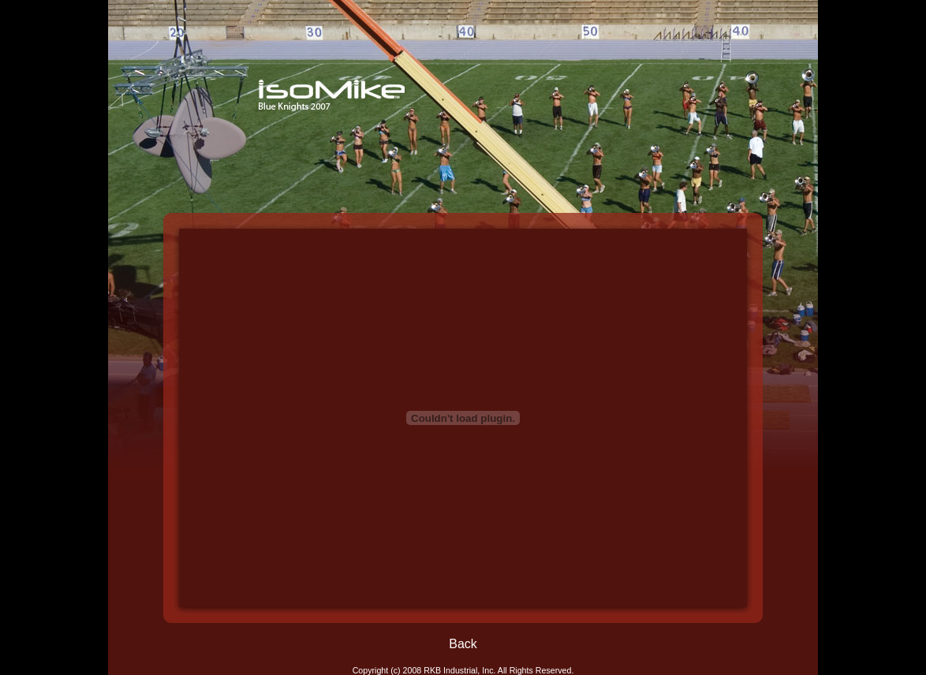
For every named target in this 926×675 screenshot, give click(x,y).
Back (463, 644)
